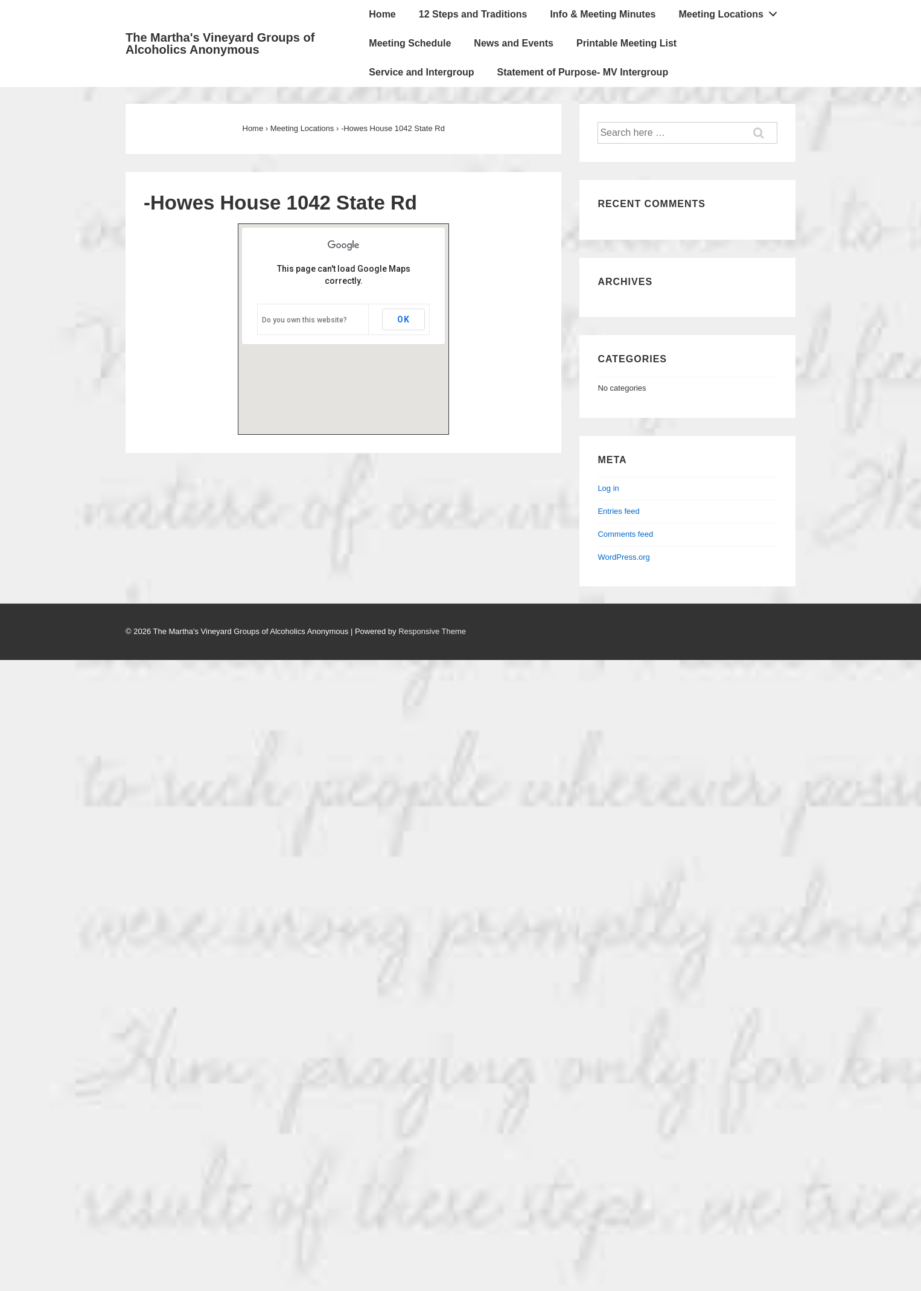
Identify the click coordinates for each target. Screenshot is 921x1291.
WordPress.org (623, 557)
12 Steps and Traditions (473, 14)
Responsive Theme (432, 631)
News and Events (513, 43)
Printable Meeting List (626, 43)
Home (382, 14)
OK (403, 319)
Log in (608, 488)
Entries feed (618, 511)
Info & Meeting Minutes (602, 14)
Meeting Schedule (410, 43)
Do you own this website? (304, 320)
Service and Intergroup (421, 72)
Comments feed (625, 534)
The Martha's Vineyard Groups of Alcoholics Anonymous (220, 43)
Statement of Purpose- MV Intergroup (583, 72)
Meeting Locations (730, 11)
